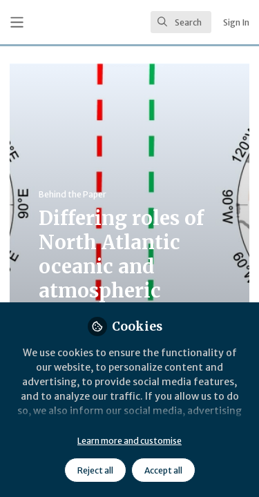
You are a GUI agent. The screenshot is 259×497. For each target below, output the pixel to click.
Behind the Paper (72, 194)
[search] (181, 22)
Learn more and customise (129, 441)
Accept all (163, 470)
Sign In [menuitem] (236, 22)
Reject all (95, 470)
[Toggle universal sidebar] (17, 22)
